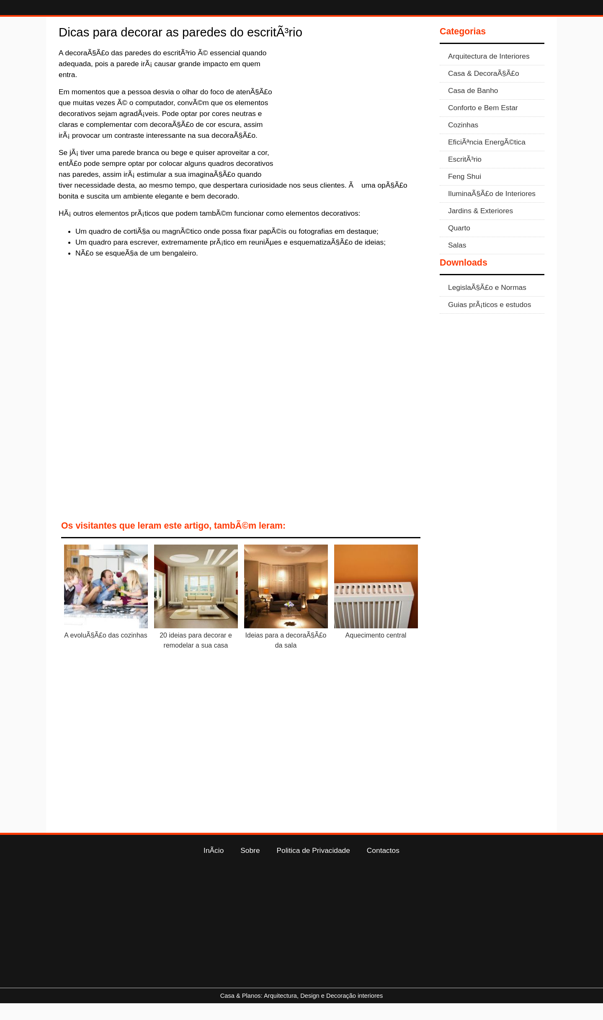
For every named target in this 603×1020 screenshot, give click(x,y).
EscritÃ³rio (465, 176)
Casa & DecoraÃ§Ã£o (483, 90)
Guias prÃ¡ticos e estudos (489, 321)
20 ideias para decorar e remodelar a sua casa (196, 657)
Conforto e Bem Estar (483, 124)
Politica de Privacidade (313, 867)
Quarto (459, 244)
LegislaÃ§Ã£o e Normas (487, 304)
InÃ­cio (214, 867)
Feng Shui (464, 193)
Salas (457, 262)
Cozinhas (463, 141)
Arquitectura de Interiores (489, 73)
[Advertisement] (352, 126)
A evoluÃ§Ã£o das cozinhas (105, 652)
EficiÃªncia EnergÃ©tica (487, 159)
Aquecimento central (376, 652)
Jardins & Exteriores (480, 227)
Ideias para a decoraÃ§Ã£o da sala (286, 657)
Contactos (383, 867)
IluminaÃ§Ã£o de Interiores (492, 210)
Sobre (250, 867)
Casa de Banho (473, 107)
